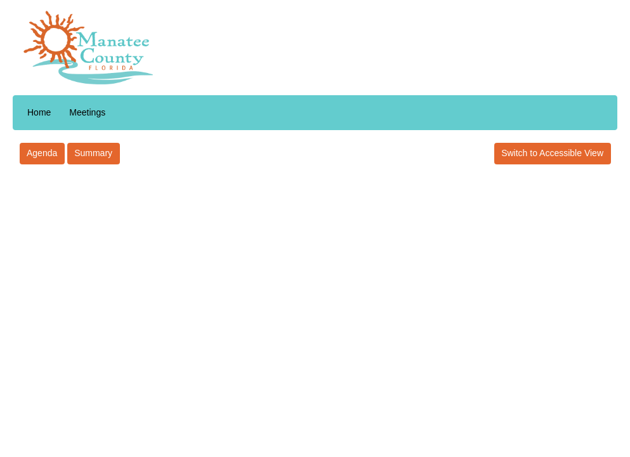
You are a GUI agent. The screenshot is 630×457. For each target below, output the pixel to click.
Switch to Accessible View (552, 153)
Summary (93, 153)
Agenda (42, 153)
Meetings (87, 112)
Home (39, 112)
